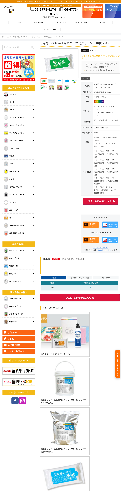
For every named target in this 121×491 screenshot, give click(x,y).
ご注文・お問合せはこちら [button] (99, 201)
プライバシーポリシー (89, 484)
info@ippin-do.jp (104, 250)
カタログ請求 (12, 345)
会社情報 (62, 484)
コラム (9, 338)
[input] (18, 47)
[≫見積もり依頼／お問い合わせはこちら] (117, 364)
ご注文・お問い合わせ (109, 484)
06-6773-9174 (43, 9)
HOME (40, 484)
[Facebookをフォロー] (15, 400)
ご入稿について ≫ (100, 248)
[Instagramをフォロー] (22, 400)
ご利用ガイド (12, 332)
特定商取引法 (73, 484)
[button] (32, 47)
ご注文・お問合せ (14, 351)
